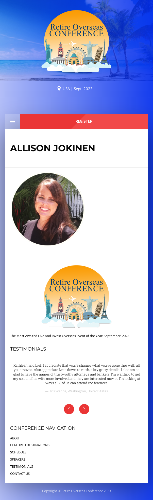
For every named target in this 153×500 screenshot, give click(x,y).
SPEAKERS (17, 459)
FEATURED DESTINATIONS (29, 445)
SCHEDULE (18, 452)
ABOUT (15, 438)
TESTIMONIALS (21, 466)
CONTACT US (20, 473)
